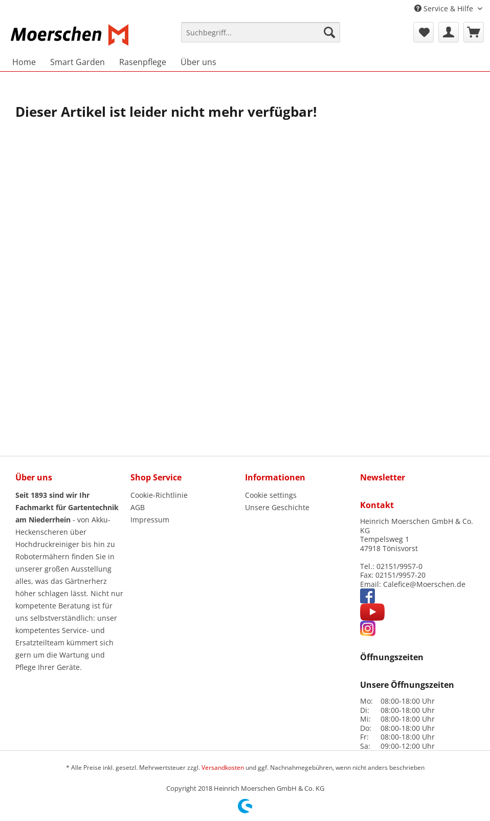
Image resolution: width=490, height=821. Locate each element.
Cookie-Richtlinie (159, 495)
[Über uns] (198, 62)
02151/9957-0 (399, 566)
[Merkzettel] (423, 32)
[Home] (24, 62)
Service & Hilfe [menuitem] (444, 8)
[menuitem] (260, 37)
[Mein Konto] (448, 32)
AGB (137, 507)
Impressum (149, 519)
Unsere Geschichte (277, 507)
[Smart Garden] (77, 62)
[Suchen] (329, 32)
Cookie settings (271, 495)
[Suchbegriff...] (260, 32)
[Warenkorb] (473, 32)
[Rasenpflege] (142, 62)
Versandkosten (223, 767)
